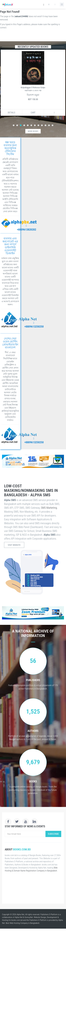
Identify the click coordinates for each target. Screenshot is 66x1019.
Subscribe (53, 833)
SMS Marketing (49, 507)
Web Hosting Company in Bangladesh (24, 923)
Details (11, 112)
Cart (33, 112)
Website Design (40, 917)
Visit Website (14, 545)
